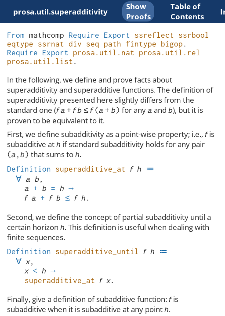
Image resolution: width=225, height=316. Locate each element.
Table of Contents (187, 11)
